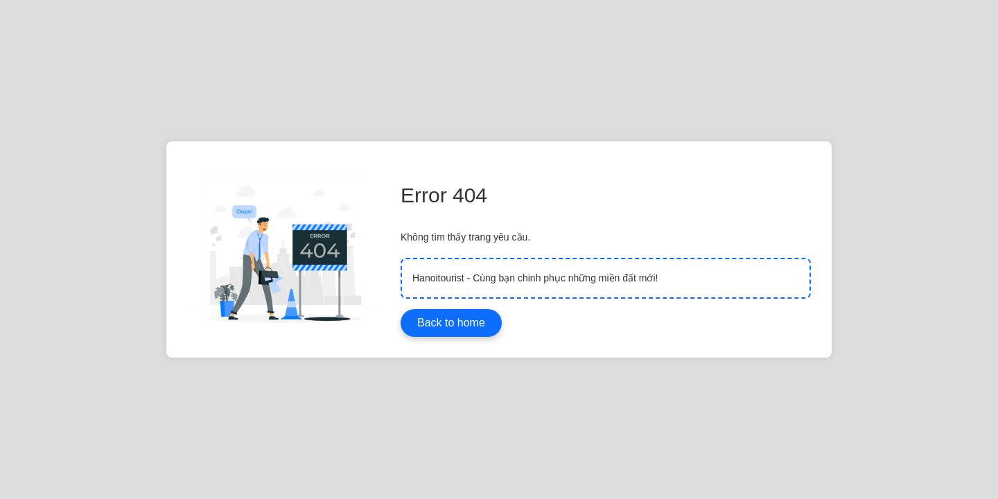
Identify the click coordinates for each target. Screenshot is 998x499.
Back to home (451, 323)
